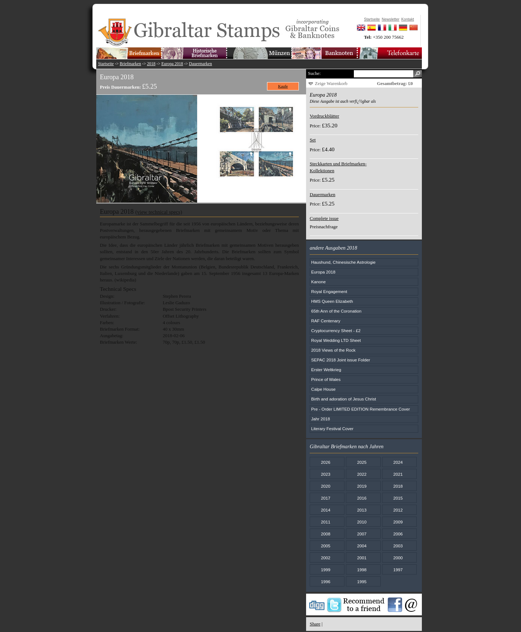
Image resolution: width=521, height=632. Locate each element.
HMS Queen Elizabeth (332, 301)
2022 (362, 474)
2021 (398, 474)
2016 (362, 498)
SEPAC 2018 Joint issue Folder (340, 359)
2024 (398, 462)
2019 (362, 486)
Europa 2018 (172, 63)
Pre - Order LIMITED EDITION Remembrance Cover (360, 409)
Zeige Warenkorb (331, 83)
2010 (362, 521)
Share (315, 624)
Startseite (106, 63)
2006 (398, 533)
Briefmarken (130, 63)
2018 (151, 63)
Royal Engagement (329, 291)
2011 (325, 521)
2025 (362, 462)
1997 (398, 569)
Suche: (314, 73)
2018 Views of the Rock (333, 350)
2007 (362, 533)
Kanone (318, 281)
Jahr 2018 (320, 418)
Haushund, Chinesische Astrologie (343, 262)
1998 (362, 569)
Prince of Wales (325, 379)
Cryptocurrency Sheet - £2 (335, 330)
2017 (325, 498)
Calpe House (323, 389)
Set (313, 140)
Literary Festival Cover (332, 428)
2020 (325, 486)
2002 (325, 557)
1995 (362, 581)
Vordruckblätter (324, 116)
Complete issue (324, 218)
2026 (325, 462)
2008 (325, 533)
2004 (362, 545)
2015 (398, 498)
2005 (325, 545)
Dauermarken (200, 63)
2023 (325, 474)
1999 (325, 569)
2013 (362, 510)
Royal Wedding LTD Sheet (336, 340)
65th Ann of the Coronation (336, 311)
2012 (398, 510)
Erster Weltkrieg (326, 369)
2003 (398, 545)
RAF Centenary (325, 320)
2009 (398, 521)
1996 (325, 581)
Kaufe (283, 86)
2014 (325, 510)
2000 (398, 557)
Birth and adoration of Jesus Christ (343, 398)
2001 (362, 557)
